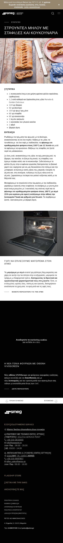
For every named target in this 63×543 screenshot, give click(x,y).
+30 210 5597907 (15, 458)
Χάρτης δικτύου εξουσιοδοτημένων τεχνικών (26, 429)
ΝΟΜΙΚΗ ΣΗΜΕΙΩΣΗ (11, 503)
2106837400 (12, 528)
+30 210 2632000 (15, 440)
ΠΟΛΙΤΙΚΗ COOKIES (11, 500)
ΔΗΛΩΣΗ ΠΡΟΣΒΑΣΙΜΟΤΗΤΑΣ (15, 513)
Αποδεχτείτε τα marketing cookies (31, 340)
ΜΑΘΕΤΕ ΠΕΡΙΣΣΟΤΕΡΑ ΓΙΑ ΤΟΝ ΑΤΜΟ (27, 292)
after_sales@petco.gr (16, 461)
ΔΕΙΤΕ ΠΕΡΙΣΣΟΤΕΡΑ (20, 389)
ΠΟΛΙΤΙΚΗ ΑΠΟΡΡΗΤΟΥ (13, 510)
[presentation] (17, 313)
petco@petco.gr (28, 528)
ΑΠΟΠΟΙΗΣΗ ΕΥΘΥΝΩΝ (13, 507)
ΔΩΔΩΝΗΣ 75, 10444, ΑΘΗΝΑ (20, 456)
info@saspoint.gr (14, 442)
